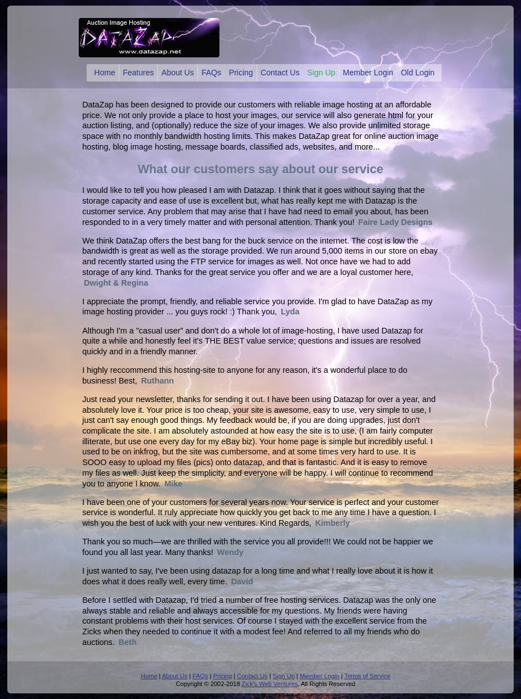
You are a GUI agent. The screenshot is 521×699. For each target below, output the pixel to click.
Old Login (417, 72)
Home (104, 72)
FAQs (211, 72)
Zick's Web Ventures (270, 683)
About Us (177, 72)
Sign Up (321, 72)
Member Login (368, 72)
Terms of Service (367, 676)
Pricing (241, 72)
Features (138, 72)
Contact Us (279, 72)
